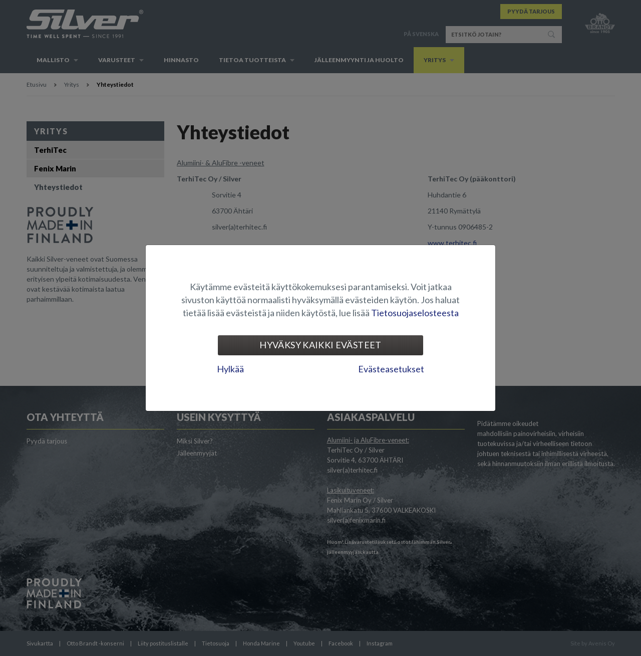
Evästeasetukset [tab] (391, 368)
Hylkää (230, 368)
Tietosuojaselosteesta (415, 312)
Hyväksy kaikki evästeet (320, 344)
